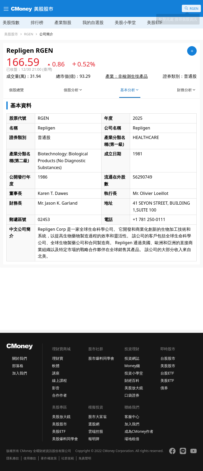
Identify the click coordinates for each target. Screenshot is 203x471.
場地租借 (131, 438)
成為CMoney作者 (139, 431)
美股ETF (154, 22)
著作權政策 (49, 458)
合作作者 (59, 395)
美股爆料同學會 (65, 438)
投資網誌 (131, 358)
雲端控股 (95, 431)
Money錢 (132, 365)
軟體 (55, 365)
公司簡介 (46, 34)
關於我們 (19, 358)
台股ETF (167, 373)
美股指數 (11, 22)
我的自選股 (93, 22)
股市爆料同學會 (101, 358)
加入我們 (19, 373)
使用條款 (30, 458)
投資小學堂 (133, 373)
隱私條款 (12, 458)
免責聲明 (85, 458)
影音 (55, 387)
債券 (164, 387)
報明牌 (93, 438)
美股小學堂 (125, 22)
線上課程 (59, 380)
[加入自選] (192, 51)
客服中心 (131, 416)
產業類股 (62, 22)
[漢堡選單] (5, 8)
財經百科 (131, 380)
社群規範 (67, 458)
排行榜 (37, 22)
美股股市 (11, 34)
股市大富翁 (97, 416)
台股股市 (167, 358)
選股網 (93, 423)
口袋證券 (131, 395)
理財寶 (57, 358)
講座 (55, 373)
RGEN (28, 34)
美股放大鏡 (133, 387)
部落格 (17, 365)
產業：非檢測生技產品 (126, 76)
